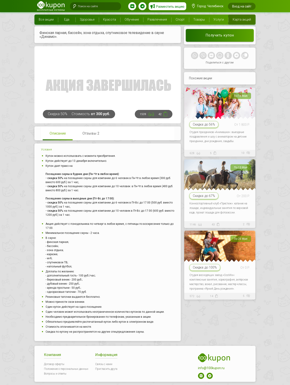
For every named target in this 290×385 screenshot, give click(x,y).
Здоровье (87, 19)
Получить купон (219, 35)
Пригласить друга (106, 368)
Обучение (132, 19)
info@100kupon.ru (211, 368)
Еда (66, 19)
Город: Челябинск (208, 6)
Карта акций (242, 19)
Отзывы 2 (90, 133)
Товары (199, 19)
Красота (109, 19)
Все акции (46, 19)
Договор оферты (54, 364)
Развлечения (157, 19)
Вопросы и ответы (55, 373)
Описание (58, 133)
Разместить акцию (170, 6)
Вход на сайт (241, 6)
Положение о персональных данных (66, 368)
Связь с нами (103, 364)
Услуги (218, 19)
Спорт (180, 19)
